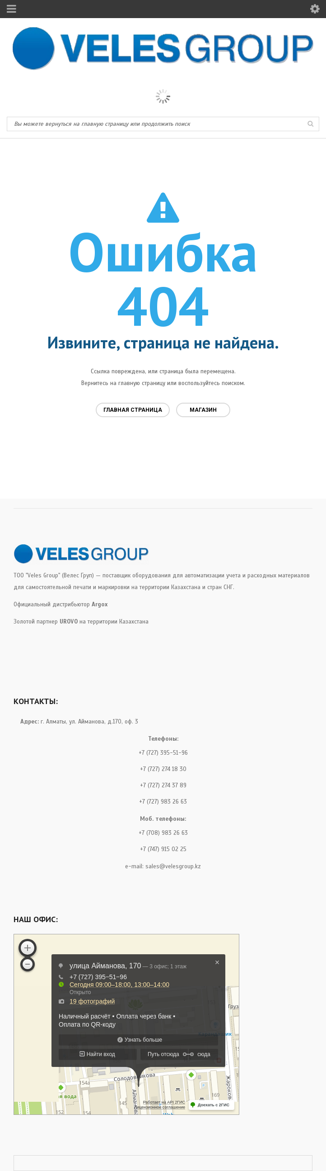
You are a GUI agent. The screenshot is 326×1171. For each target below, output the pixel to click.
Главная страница (132, 410)
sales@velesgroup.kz (173, 866)
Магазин (203, 410)
